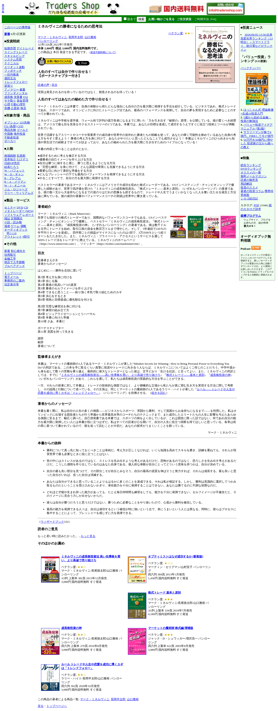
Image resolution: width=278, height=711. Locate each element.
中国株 (8, 133)
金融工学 (10, 258)
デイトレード (25, 48)
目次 (54, 85)
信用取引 (10, 254)
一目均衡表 (11, 74)
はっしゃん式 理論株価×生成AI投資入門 (257, 111)
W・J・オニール (15, 185)
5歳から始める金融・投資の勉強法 (256, 119)
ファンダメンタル (16, 93)
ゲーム (15, 226)
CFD (20, 126)
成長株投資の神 (220, 375)
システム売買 (13, 59)
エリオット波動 (14, 67)
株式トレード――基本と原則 (185, 375)
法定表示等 (11, 284)
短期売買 (10, 48)
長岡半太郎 (75, 37)
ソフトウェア (13, 215)
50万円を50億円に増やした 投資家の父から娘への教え (257, 143)
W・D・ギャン (14, 174)
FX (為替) (10, 126)
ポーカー (10, 141)
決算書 (18, 97)
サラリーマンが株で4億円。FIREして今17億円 (257, 134)
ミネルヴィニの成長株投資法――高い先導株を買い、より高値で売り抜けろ (110, 375)
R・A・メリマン (15, 181)
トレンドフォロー (16, 82)
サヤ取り (10, 100)
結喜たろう (11, 167)
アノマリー (11, 89)
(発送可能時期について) (103, 52)
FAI (25, 97)
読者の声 (43, 85)
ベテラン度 (175, 33)
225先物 (25, 122)
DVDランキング (251, 168)
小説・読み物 (13, 222)
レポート (28, 215)
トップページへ (56, 706)
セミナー (10, 207)
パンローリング (48, 41)
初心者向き (18, 251)
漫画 (7, 226)
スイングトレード (16, 52)
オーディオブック (16, 229)
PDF (256, 205)
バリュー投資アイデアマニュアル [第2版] (257, 126)
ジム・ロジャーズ (16, 189)
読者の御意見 (249, 180)
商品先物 (10, 130)
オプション (11, 122)
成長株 (8, 97)
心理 (7, 104)
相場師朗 (10, 155)
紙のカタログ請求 (256, 207)
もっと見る (88, 536)
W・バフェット (14, 170)
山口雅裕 (90, 37)
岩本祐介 (10, 159)
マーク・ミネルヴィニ (52, 37)
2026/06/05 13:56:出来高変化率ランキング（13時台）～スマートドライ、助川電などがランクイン (257, 42)
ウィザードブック (52, 521)
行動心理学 (18, 104)
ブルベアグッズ (14, 266)
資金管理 (22, 100)
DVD (20, 207)
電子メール (11, 277)
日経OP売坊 (12, 163)
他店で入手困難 (14, 262)
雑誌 (7, 218)
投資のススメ (249, 187)
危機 (7, 108)
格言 (23, 108)
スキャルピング (14, 56)
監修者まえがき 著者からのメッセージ (137, 301)
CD (26, 207)
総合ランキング (251, 165)
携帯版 (3, 8)
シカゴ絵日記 (249, 198)
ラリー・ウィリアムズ (18, 193)
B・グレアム (12, 178)
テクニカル (11, 63)
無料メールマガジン (254, 176)
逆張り (8, 85)
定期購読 (16, 218)
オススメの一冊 (251, 172)
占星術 (15, 108)
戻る (41, 706)
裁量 (22, 89)
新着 (7, 34)
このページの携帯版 (17, 27)
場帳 (23, 226)
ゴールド (22, 130)
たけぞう (22, 159)
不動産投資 (11, 137)
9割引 (26, 236)
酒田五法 (10, 78)
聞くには (12, 233)
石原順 (21, 155)
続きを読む (158, 393)
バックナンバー (251, 68)
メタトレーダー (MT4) (18, 211)
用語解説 (246, 183)
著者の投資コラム (252, 191)
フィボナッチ (13, 70)
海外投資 (19, 133)
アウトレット (13, 236)
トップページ (13, 273)
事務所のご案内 (14, 280)
